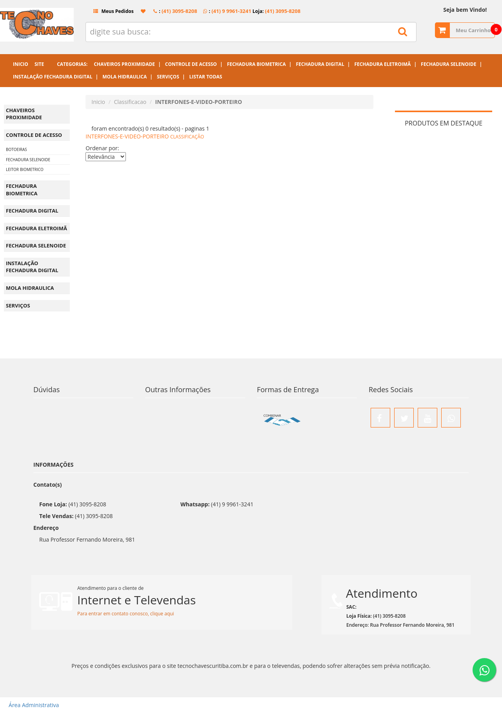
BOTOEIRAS (16, 149)
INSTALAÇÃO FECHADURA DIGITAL (32, 267)
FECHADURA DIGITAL (32, 210)
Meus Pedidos (110, 11)
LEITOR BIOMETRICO (25, 169)
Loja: (275, 11)
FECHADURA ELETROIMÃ (36, 228)
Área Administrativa (31, 705)
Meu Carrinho (473, 30)
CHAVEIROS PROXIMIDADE (24, 114)
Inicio (98, 101)
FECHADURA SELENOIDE (28, 159)
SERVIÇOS (18, 305)
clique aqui (162, 613)
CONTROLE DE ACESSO (34, 134)
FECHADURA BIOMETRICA (22, 189)
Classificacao (130, 101)
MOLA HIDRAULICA (30, 287)
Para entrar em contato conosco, (113, 613)
